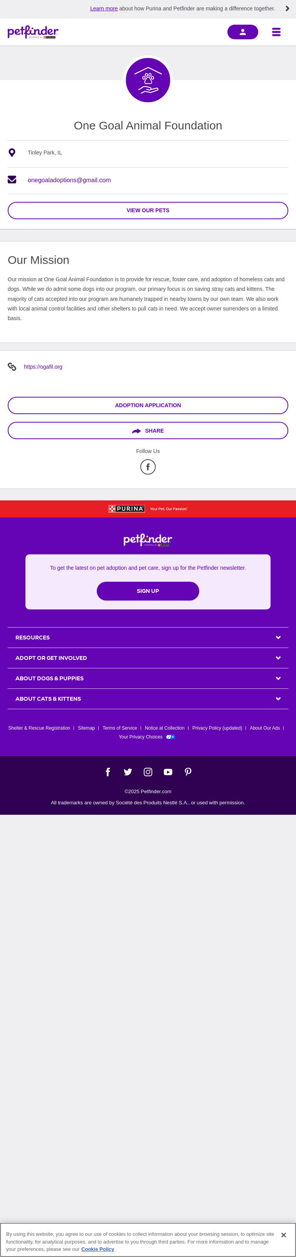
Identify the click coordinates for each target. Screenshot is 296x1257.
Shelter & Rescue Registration (39, 728)
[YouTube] (168, 772)
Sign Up (148, 590)
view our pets (147, 210)
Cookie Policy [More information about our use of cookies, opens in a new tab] (97, 1249)
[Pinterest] (188, 772)
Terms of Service (120, 728)
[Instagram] (148, 772)
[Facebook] (108, 772)
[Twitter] (128, 772)
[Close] (283, 1235)
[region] (148, 1240)
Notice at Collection (165, 728)
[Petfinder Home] (33, 31)
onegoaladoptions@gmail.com (69, 180)
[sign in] (242, 32)
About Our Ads (265, 728)
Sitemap (86, 728)
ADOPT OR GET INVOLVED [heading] (51, 658)
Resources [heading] (32, 637)
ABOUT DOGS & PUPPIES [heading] (49, 678)
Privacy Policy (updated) (217, 728)
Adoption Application (148, 405)
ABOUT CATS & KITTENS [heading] (48, 698)
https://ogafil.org (43, 367)
